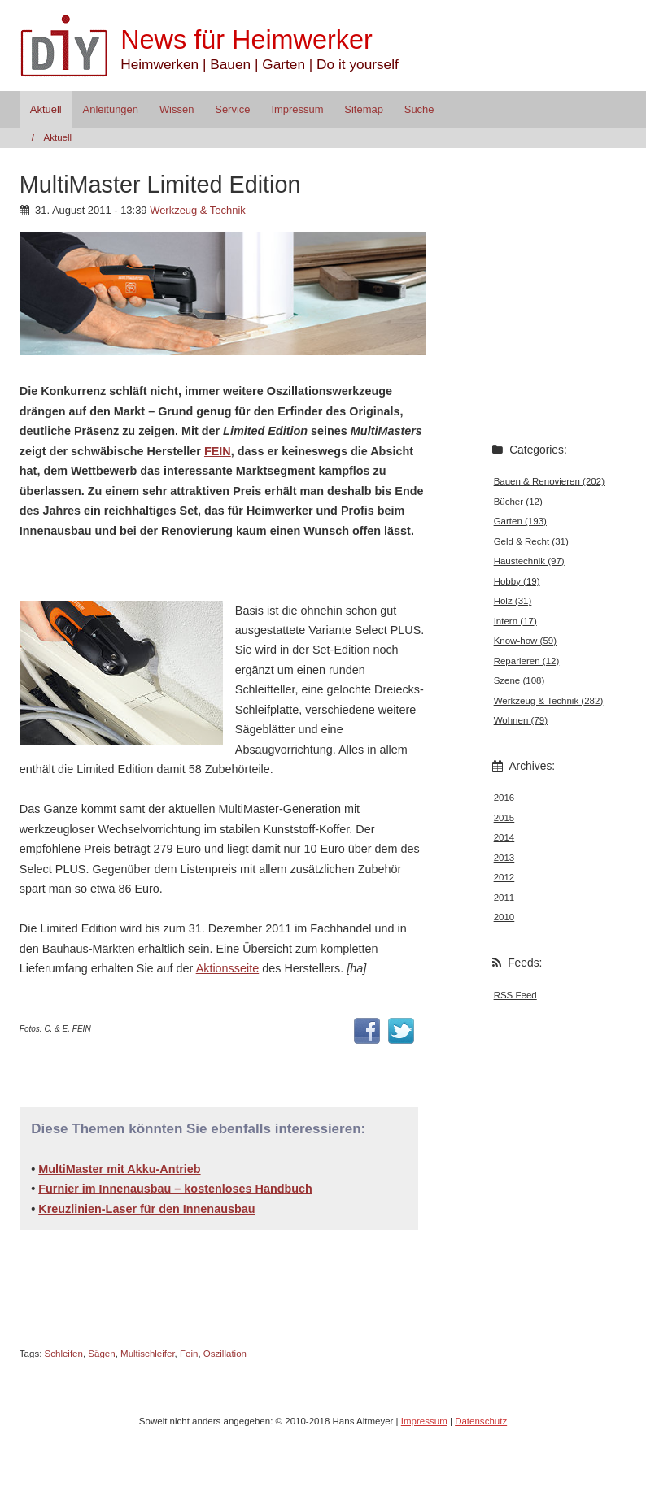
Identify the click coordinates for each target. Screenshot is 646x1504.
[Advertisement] (210, 569)
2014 (504, 837)
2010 (504, 917)
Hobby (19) (517, 581)
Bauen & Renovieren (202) (549, 481)
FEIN (217, 451)
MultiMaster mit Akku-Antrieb (119, 1169)
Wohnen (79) (521, 720)
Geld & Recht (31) (531, 541)
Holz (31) (513, 601)
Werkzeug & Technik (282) (549, 701)
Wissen (176, 109)
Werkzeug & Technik (198, 210)
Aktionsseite (228, 968)
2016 (504, 797)
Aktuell (46, 109)
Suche (419, 109)
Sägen (101, 1353)
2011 (504, 897)
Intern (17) (515, 621)
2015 (504, 818)
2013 (504, 858)
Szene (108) (519, 680)
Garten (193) (520, 521)
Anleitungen (110, 109)
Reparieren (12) (527, 661)
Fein (189, 1353)
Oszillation (225, 1353)
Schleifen (64, 1353)
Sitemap (363, 109)
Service (232, 109)
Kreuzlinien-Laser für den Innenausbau (146, 1208)
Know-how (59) (525, 641)
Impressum (297, 109)
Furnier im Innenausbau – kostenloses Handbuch (175, 1188)
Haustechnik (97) (529, 561)
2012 (504, 877)
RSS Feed (515, 995)
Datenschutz (481, 1421)
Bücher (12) (518, 501)
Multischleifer (147, 1353)
